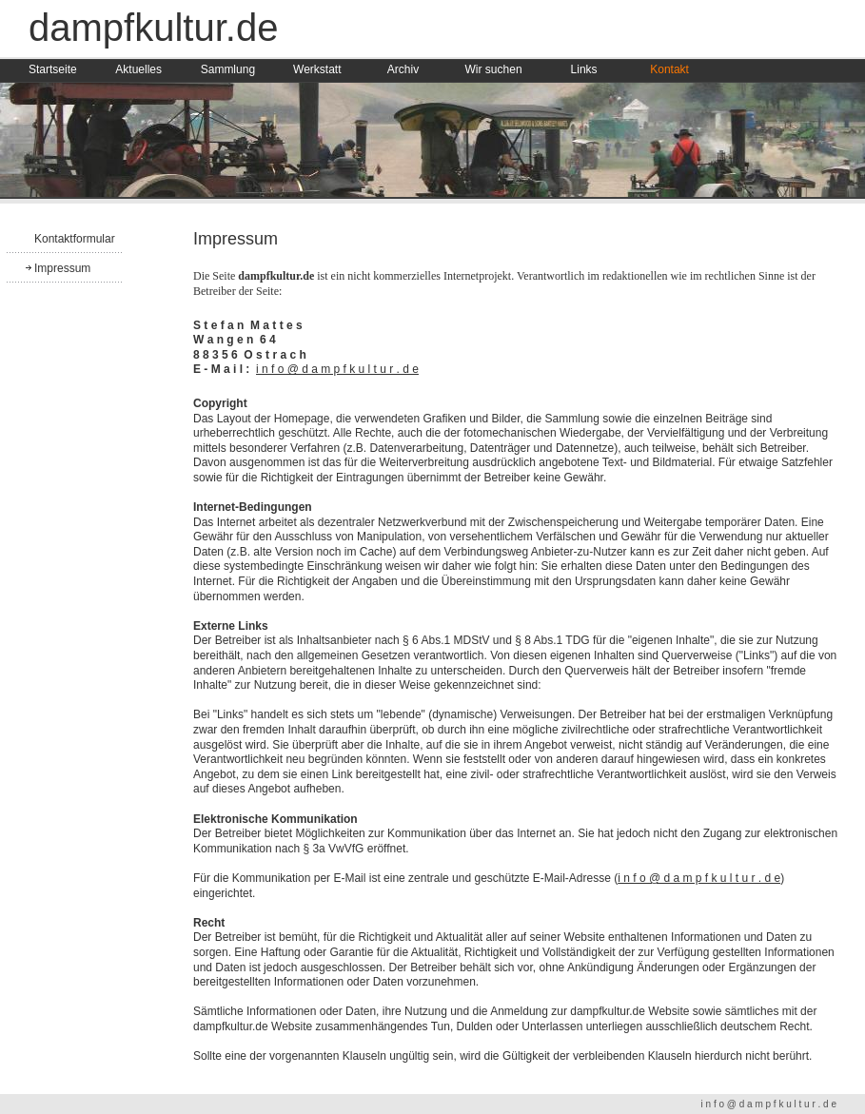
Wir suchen (493, 69)
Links (584, 69)
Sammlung (228, 69)
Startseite (53, 69)
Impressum (62, 268)
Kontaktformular (74, 238)
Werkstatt (317, 69)
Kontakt (669, 69)
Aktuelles (138, 69)
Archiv (403, 69)
